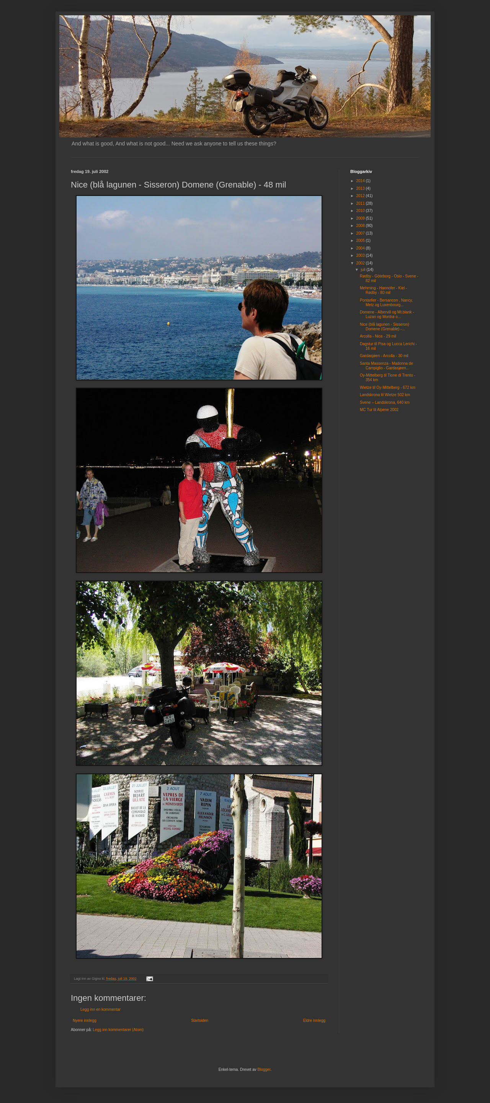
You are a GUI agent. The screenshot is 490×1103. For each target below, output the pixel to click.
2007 (361, 233)
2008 (361, 226)
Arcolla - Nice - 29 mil (378, 336)
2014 (361, 181)
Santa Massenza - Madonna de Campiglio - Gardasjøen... (386, 365)
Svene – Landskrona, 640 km (385, 402)
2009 (361, 218)
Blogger (264, 1069)
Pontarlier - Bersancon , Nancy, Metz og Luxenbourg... (386, 302)
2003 (361, 255)
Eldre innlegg (314, 1020)
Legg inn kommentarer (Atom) (118, 1030)
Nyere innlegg (84, 1020)
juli (363, 270)
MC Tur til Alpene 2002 (379, 410)
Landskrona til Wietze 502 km (385, 395)
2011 (361, 203)
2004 (361, 248)
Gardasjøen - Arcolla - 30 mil (384, 356)
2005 (361, 240)
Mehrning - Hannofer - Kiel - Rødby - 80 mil (383, 290)
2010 (361, 211)
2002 (361, 263)
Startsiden (199, 1020)
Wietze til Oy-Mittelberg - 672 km (387, 387)
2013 (361, 188)
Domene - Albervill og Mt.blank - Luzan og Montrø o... (387, 314)
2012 (361, 196)
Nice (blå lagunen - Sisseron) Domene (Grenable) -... (384, 326)
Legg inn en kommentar (100, 1009)
